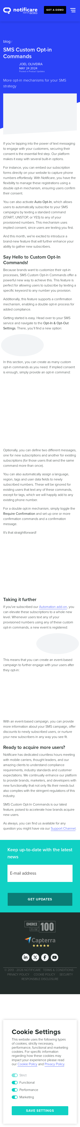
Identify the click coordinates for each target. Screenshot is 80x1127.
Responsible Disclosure (40, 979)
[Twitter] (35, 957)
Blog (6, 41)
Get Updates (40, 899)
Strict (22, 1075)
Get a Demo (55, 9)
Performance (28, 1090)
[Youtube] (54, 957)
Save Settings (40, 1111)
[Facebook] (45, 957)
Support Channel (63, 828)
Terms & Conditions (58, 970)
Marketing (26, 1097)
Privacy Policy (18, 974)
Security (66, 974)
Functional (27, 1082)
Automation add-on (53, 607)
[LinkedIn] (25, 957)
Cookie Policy (44, 974)
